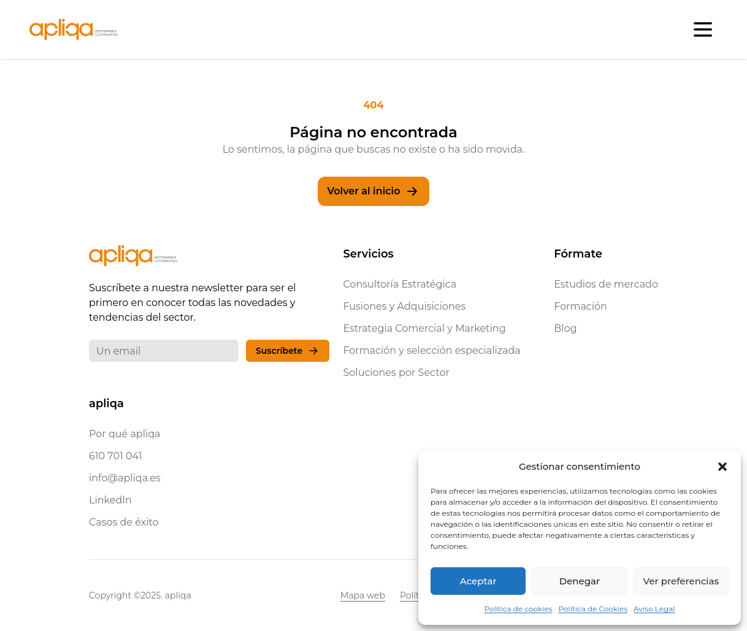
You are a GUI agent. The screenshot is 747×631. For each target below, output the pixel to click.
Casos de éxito (124, 522)
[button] (722, 467)
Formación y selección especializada (431, 350)
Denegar (579, 581)
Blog (565, 328)
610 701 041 (115, 456)
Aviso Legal (654, 608)
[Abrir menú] (703, 29)
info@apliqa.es (125, 478)
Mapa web (362, 595)
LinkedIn (110, 500)
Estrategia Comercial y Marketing (424, 328)
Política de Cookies (593, 608)
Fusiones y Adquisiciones (404, 306)
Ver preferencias (681, 581)
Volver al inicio (374, 191)
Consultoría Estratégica (399, 284)
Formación (580, 306)
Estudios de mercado (606, 284)
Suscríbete (288, 351)
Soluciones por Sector (396, 372)
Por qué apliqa (125, 434)
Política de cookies (518, 608)
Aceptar (478, 581)
